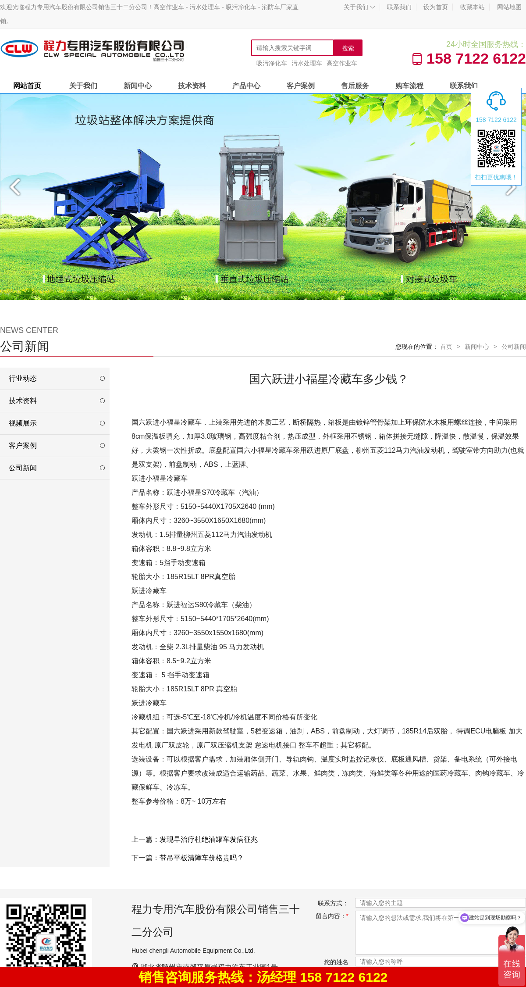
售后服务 (355, 85)
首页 (446, 346)
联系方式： (333, 903)
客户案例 (301, 85)
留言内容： (332, 915)
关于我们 (359, 7)
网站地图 (509, 7)
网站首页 (27, 85)
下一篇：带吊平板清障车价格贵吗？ (188, 858)
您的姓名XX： (336, 966)
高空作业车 (342, 63)
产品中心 (246, 85)
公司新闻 (513, 346)
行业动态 (23, 378)
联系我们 (399, 7)
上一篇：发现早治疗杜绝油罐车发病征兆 (195, 839)
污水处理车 (306, 63)
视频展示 (23, 423)
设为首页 (435, 7)
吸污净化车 (271, 63)
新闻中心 (138, 85)
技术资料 (192, 85)
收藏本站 (472, 7)
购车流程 (409, 85)
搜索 (348, 48)
